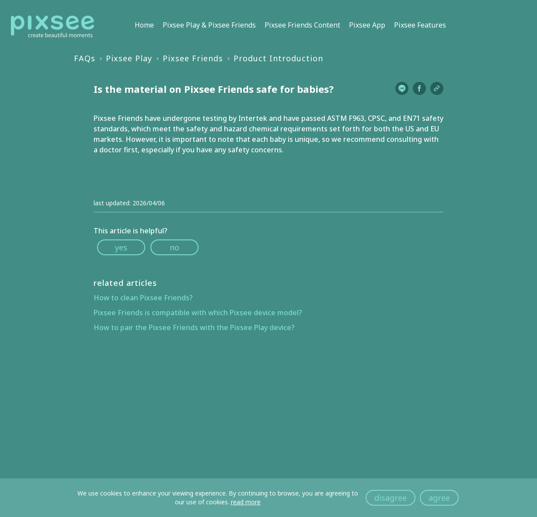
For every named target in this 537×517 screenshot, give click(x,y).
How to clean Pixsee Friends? (143, 297)
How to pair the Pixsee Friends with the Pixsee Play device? (194, 327)
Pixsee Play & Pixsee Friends (209, 25)
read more (246, 502)
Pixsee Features (420, 25)
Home (144, 25)
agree (439, 497)
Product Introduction (278, 58)
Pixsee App (367, 25)
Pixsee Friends (193, 58)
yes (121, 247)
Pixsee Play (129, 58)
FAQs (84, 58)
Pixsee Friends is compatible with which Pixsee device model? (198, 312)
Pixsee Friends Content (302, 25)
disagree (390, 497)
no (174, 247)
